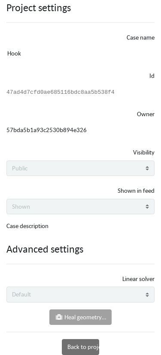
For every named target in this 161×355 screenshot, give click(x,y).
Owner (146, 114)
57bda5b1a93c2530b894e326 (46, 130)
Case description (27, 226)
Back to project (83, 347)
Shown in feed (136, 190)
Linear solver (138, 279)
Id (152, 75)
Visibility (144, 152)
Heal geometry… (80, 317)
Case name (141, 37)
